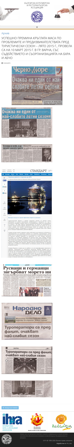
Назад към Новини (10, 408)
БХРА (44, 441)
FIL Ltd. (69, 443)
